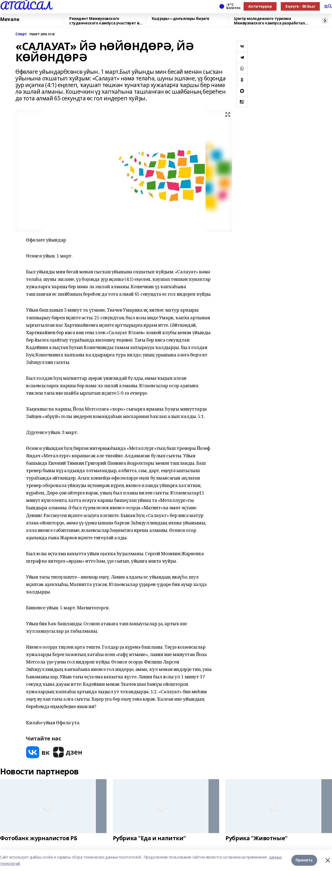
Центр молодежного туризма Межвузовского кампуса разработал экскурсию (269, 20)
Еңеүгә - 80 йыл (300, 6)
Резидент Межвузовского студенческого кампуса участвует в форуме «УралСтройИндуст (104, 20)
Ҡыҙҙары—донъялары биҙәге (180, 18)
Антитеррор (260, 6)
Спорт (21, 34)
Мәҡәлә (9, 19)
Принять (304, 860)
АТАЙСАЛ (26, 5)
